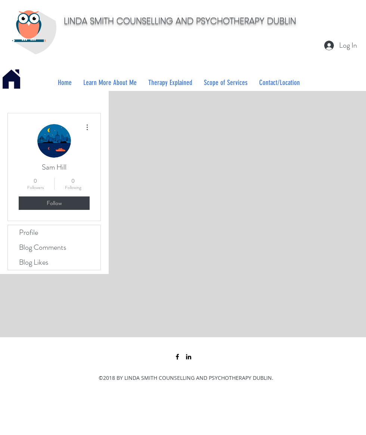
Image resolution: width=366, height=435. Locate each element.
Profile (28, 232)
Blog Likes (33, 262)
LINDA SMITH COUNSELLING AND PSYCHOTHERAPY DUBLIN (180, 21)
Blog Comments (42, 247)
